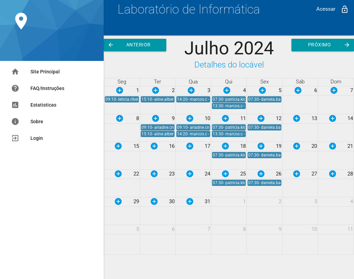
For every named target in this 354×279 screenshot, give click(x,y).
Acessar (332, 9)
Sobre (27, 121)
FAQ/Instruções (37, 88)
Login (27, 138)
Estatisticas (33, 105)
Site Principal (35, 71)
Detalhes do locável (229, 65)
